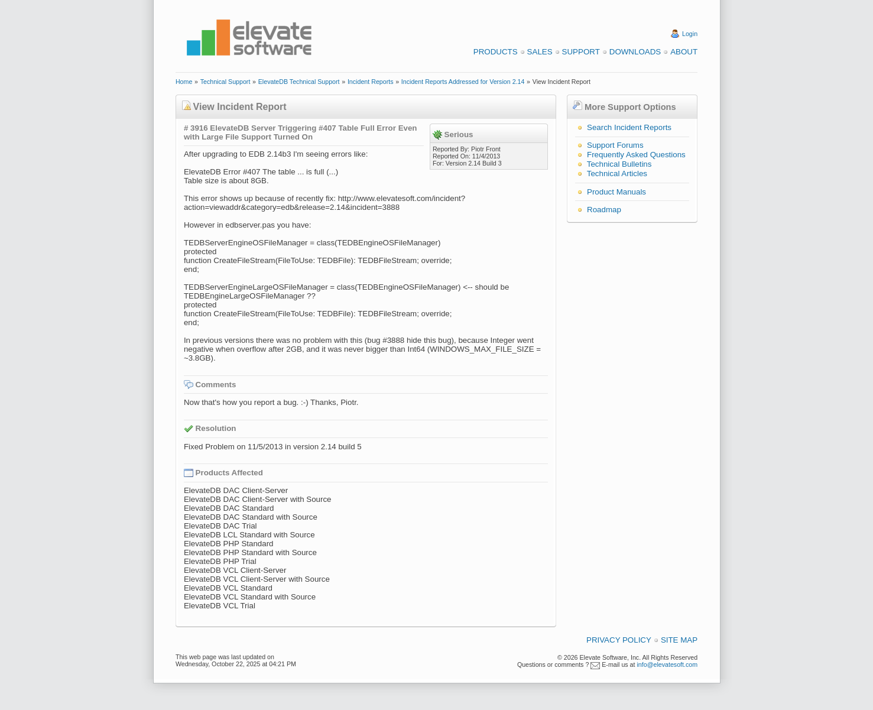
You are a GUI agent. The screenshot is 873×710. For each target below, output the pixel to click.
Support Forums (615, 145)
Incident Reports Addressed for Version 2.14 (463, 81)
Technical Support (225, 81)
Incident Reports (371, 81)
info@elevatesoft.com (667, 664)
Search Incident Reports (629, 127)
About (683, 51)
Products (495, 51)
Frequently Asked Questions (636, 154)
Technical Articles (617, 173)
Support (581, 51)
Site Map (679, 640)
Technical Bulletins (619, 164)
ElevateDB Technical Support (299, 81)
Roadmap (604, 209)
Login (689, 33)
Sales (540, 51)
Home (184, 81)
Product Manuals (616, 191)
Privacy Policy (618, 640)
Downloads (635, 51)
